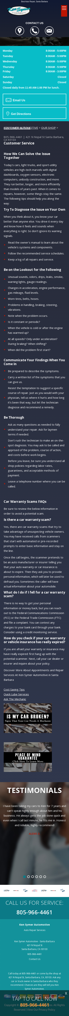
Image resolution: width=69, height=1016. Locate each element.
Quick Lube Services (16, 694)
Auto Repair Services (34, 930)
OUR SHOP (48, 128)
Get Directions (18, 113)
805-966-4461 (13, 137)
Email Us (15, 100)
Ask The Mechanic (15, 699)
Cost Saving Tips (14, 689)
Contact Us (34, 959)
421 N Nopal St (35, 137)
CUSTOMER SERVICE (17, 128)
